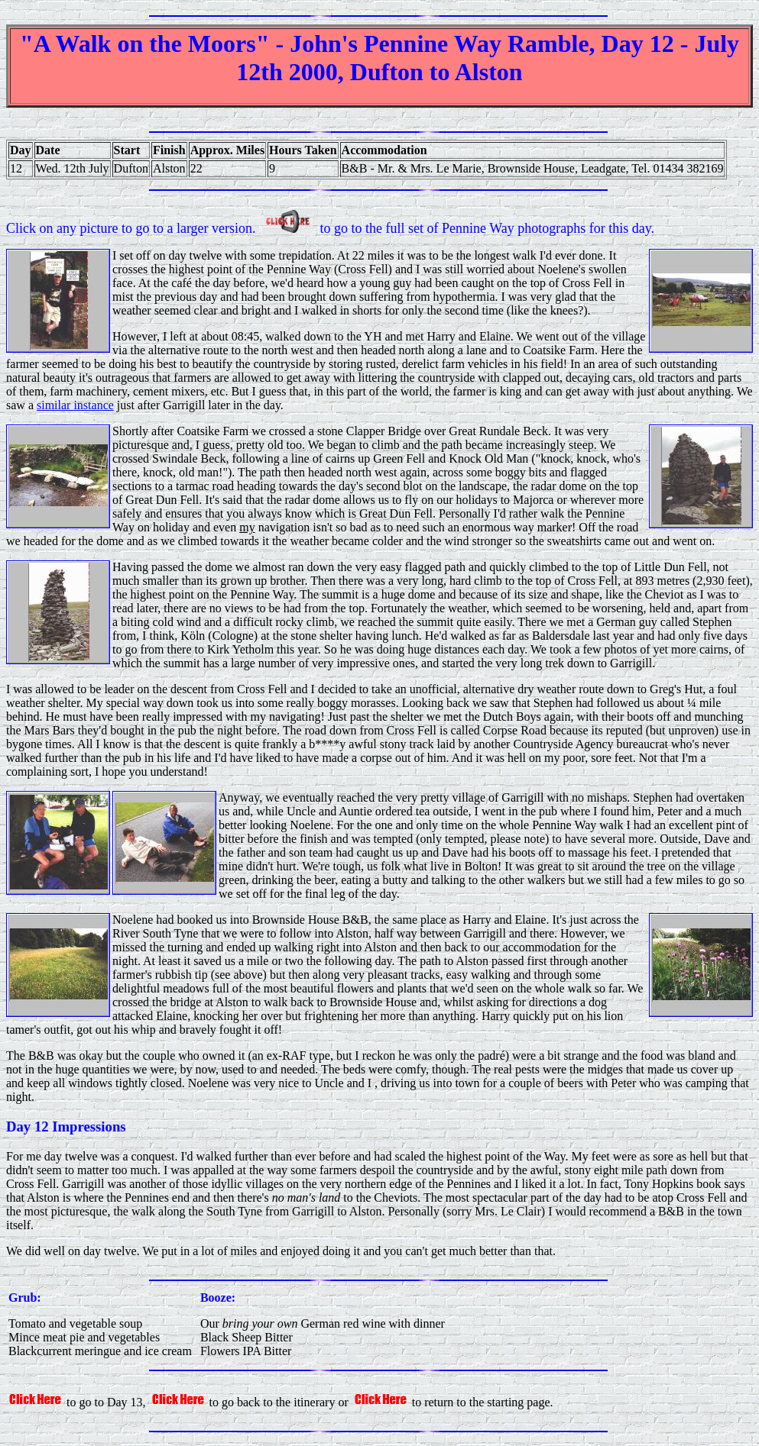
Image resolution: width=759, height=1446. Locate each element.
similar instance (75, 405)
